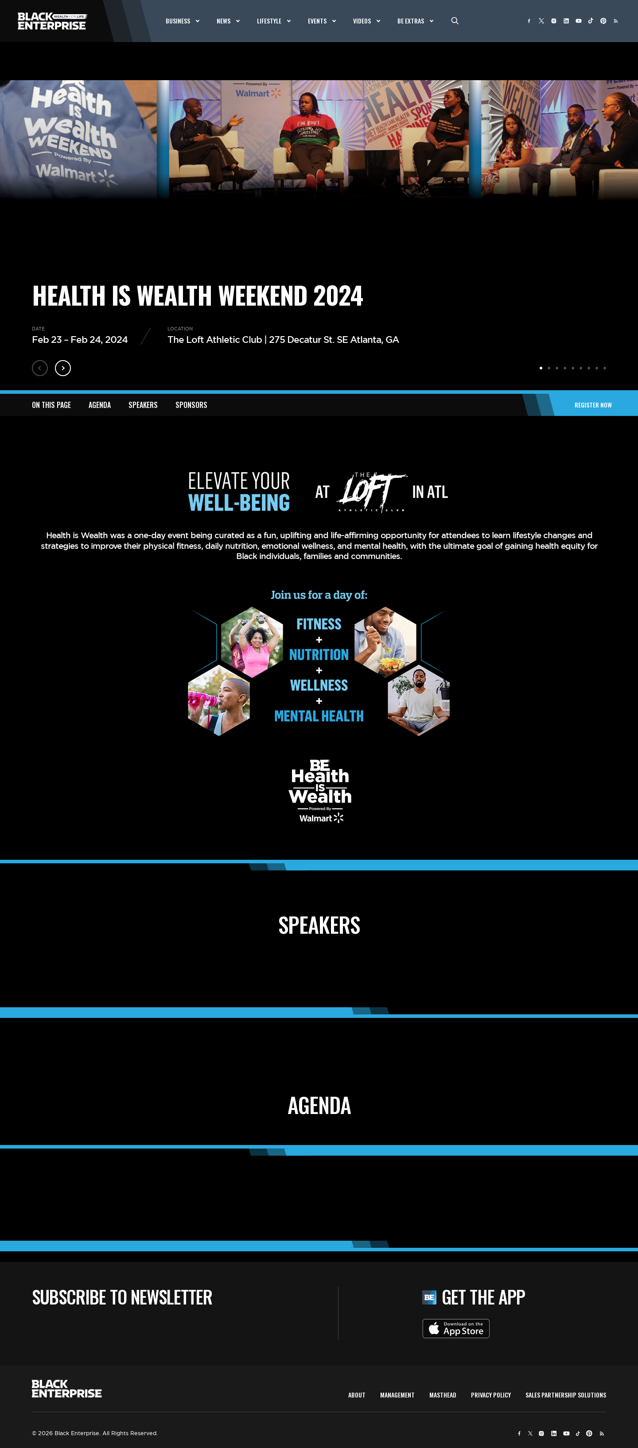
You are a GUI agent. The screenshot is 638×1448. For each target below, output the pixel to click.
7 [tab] (588, 368)
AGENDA (100, 405)
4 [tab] (565, 368)
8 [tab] (596, 368)
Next (63, 368)
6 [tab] (581, 368)
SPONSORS (191, 405)
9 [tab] (604, 368)
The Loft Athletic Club (214, 340)
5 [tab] (573, 368)
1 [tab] (541, 368)
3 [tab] (557, 368)
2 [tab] (549, 368)
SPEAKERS (143, 405)
